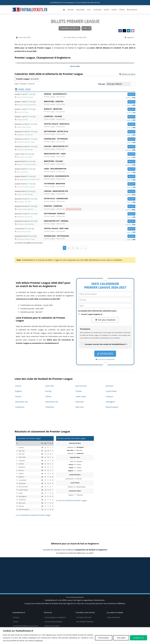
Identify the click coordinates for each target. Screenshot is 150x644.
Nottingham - (89, 132)
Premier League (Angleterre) (91, 314)
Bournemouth (81, 386)
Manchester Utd (51, 402)
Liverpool (109, 396)
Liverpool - (89, 117)
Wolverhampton (112, 407)
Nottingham (110, 402)
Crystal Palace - (89, 124)
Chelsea (79, 391)
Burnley (48, 391)
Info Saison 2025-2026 (83, 603)
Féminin (122, 10)
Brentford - (89, 102)
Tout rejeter (121, 638)
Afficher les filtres (128, 74)
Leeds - (89, 169)
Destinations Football (52, 611)
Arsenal (18, 386)
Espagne (71, 10)
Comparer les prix (68, 28)
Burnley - (89, 109)
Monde (114, 10)
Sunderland (19, 407)
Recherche (132, 10)
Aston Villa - (89, 199)
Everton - (89, 206)
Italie (89, 10)
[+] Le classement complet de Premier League (33, 515)
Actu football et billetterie (85, 607)
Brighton (18, 391)
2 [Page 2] (68, 247)
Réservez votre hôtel (52, 624)
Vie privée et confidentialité (105, 359)
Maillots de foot (50, 615)
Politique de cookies (20, 615)
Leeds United (81, 396)
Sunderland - (89, 139)
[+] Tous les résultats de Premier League (71, 500)
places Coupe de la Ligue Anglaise (95, 565)
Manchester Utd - (89, 154)
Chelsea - (89, 147)
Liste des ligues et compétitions (55, 603)
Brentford (109, 386)
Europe (106, 10)
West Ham (80, 407)
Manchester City (21, 402)
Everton (18, 396)
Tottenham (49, 407)
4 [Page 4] (77, 247)
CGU (14, 624)
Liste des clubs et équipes (53, 607)
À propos (16, 603)
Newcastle (80, 402)
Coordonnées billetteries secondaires (25, 611)
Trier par (101, 84)
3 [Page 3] (73, 247)
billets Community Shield (56, 565)
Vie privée (16, 620)
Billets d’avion (49, 620)
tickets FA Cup (55, 570)
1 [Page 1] (64, 247)
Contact (15, 607)
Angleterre (80, 10)
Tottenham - (89, 184)
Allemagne (97, 10)
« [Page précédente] (81, 247)
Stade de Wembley (113, 603)
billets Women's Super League (85, 570)
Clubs (84, 28)
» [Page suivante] (85, 247)
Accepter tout (138, 638)
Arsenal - (89, 94)
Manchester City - (89, 221)
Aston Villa (49, 386)
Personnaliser (103, 638)
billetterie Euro (129, 565)
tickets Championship (24, 565)
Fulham (48, 396)
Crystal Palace (111, 391)
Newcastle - (89, 176)
